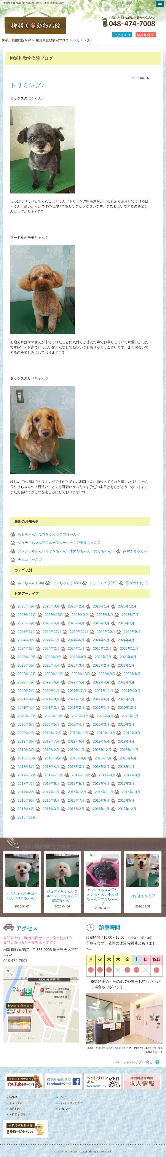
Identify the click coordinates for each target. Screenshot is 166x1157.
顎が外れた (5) (137, 583)
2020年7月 (130, 716)
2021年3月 (51, 707)
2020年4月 (76, 724)
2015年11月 (27, 817)
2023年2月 (101, 665)
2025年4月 (76, 623)
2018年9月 (53, 758)
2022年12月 (27, 674)
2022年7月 (26, 682)
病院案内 (14, 1108)
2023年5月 (26, 665)
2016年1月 (101, 809)
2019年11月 (79, 733)
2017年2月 (26, 792)
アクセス (120, 35)
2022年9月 (107, 674)
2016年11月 (104, 792)
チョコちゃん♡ (30, 559)
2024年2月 (51, 648)
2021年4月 (26, 707)
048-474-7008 (15, 961)
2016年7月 (76, 800)
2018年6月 (128, 758)
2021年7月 (76, 699)
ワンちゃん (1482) (67, 583)
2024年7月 (51, 640)
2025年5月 (51, 623)
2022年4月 (101, 682)
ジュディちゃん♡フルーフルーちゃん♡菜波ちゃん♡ (59, 543)
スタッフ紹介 (17, 1103)
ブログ (63, 1097)
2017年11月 (54, 775)
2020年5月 (51, 724)
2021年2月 (76, 707)
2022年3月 (126, 682)
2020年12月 (127, 707)
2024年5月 (101, 640)
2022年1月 (51, 691)
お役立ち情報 (17, 1114)
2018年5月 (26, 767)
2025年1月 (26, 631)
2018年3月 (76, 767)
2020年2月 (126, 724)
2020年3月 (101, 724)
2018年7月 (103, 758)
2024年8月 (26, 640)
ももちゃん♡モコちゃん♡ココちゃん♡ (49, 534)
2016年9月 (26, 800)
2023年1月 (126, 665)
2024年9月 (132, 631)
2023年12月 (102, 648)
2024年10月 (106, 631)
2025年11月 (27, 615)
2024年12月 (52, 631)
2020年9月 (80, 716)
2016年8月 (51, 800)
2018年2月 (101, 767)
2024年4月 (126, 640)
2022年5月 (76, 682)
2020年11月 (27, 716)
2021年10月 (131, 691)
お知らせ (64, 1108)
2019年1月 (76, 750)
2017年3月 (126, 783)
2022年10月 (81, 674)
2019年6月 (76, 741)
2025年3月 (101, 623)
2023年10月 (27, 657)
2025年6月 (26, 623)
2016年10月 (131, 792)
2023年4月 (51, 665)
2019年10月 (106, 733)
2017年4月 (101, 783)
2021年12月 (77, 691)
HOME (13, 1097)
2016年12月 (77, 792)
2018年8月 (78, 758)
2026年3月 (51, 606)
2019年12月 (52, 733)
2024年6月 (76, 640)
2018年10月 (27, 758)
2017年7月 (26, 783)
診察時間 (143, 35)
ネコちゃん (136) (31, 583)
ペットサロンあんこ (71, 1103)
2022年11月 (54, 674)
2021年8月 (51, 699)
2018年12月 (102, 750)
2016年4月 (26, 809)
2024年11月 (79, 631)
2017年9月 (107, 775)
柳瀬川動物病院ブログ (52, 40)
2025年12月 (127, 606)
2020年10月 (54, 716)
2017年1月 (51, 792)
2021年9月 (26, 699)
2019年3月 (26, 750)
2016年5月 (126, 800)
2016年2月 (76, 809)
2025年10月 (54, 615)
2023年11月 (129, 648)
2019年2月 (51, 750)
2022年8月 (132, 674)
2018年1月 (126, 767)
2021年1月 (101, 707)
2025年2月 (126, 623)
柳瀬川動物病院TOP (16, 40)
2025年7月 (130, 615)
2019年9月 (132, 733)
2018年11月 (129, 750)
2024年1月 (76, 648)
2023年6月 (128, 657)
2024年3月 (26, 648)
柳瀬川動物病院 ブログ (47, 846)
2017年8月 (132, 775)
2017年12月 (27, 775)
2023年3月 (76, 665)
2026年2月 (76, 606)
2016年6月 (101, 800)
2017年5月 (76, 783)
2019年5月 (101, 741)
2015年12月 (127, 809)
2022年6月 (51, 682)
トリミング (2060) (103, 583)
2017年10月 (81, 775)
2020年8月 (105, 716)
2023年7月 (103, 657)
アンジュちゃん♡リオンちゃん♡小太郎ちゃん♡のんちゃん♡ (66, 551)
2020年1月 (26, 733)
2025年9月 (80, 615)
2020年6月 (26, 724)
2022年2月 (26, 691)
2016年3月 (51, 809)
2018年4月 (51, 767)
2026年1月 (101, 606)
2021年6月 (101, 699)
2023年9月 (53, 657)
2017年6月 (51, 783)
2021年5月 (126, 699)
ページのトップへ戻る (134, 1062)
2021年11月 (104, 691)
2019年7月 (51, 741)
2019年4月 (126, 741)
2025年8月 (105, 615)
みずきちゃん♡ (135, 551)
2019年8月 (26, 741)
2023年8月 (78, 657)
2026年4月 (26, 606)
